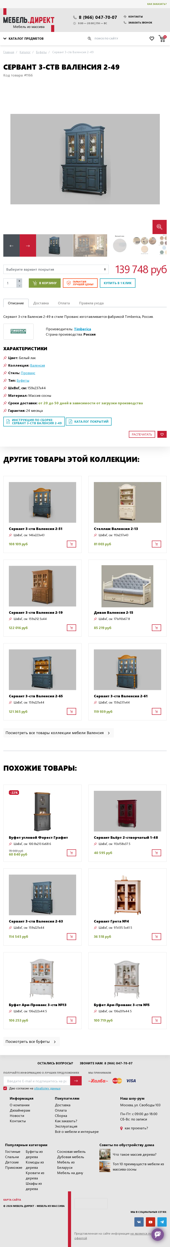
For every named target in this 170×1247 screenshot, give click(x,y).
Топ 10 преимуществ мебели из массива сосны (131, 1166)
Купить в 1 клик (117, 283)
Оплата (61, 1110)
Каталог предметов (23, 38)
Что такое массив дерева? (127, 1154)
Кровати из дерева (35, 1175)
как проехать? (134, 1128)
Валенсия (37, 365)
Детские (12, 1162)
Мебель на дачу (70, 1172)
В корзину (45, 283)
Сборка (61, 1115)
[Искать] (89, 38)
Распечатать (142, 434)
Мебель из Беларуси (66, 1165)
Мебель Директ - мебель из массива (39, 1206)
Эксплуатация (66, 1126)
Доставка (62, 1104)
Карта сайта (12, 1199)
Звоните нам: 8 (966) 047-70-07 (106, 1063)
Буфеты (23, 380)
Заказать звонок (138, 22)
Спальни (12, 1156)
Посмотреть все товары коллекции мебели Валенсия (58, 732)
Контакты (133, 16)
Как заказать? (157, 4)
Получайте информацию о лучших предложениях (41, 1072)
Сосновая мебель (71, 1151)
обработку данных (47, 1088)
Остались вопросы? (55, 1063)
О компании (19, 1104)
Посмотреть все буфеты (31, 1041)
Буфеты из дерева (34, 1154)
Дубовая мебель (70, 1156)
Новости (17, 1115)
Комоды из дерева (35, 1165)
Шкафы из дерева (34, 1186)
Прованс (28, 372)
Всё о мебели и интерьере (77, 1131)
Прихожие (13, 1167)
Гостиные (12, 1151)
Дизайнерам (20, 1110)
